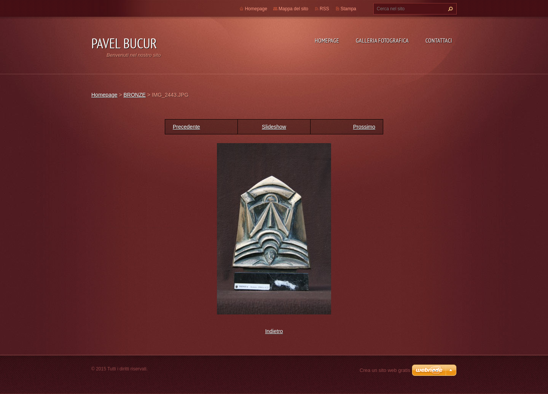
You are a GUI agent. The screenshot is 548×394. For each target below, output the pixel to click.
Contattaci (438, 40)
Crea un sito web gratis (385, 370)
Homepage (327, 40)
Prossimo (364, 127)
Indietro (274, 331)
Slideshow (274, 127)
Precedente (186, 127)
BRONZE (134, 95)
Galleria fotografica (382, 40)
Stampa (348, 8)
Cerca (449, 8)
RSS (324, 8)
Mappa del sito (293, 8)
